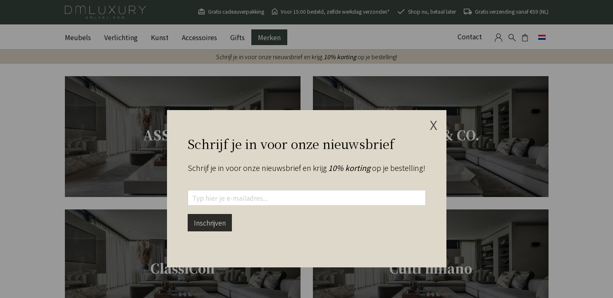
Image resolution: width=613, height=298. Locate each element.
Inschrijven (210, 223)
